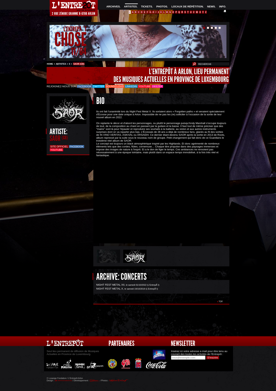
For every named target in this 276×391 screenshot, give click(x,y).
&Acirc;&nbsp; (158, 196)
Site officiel (59, 146)
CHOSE (70, 40)
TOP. (221, 301)
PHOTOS (161, 6)
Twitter (98, 86)
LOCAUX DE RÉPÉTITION (187, 6)
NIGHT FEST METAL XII (110, 284)
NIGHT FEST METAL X (109, 288)
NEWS (211, 6)
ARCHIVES (113, 6)
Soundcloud (115, 86)
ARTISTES (130, 6)
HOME (50, 64)
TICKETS (146, 6)
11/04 (78, 51)
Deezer (157, 86)
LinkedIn (131, 86)
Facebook (85, 86)
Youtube (145, 86)
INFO (222, 6)
